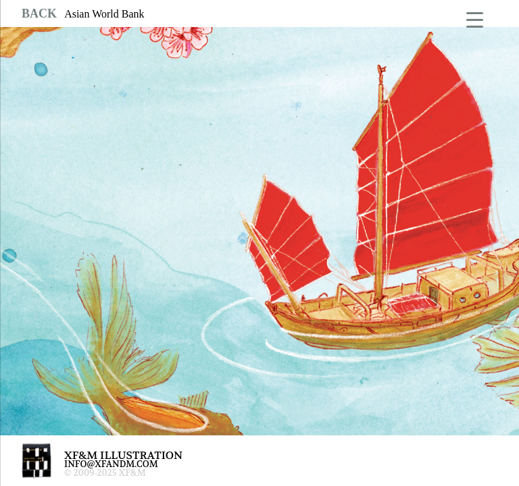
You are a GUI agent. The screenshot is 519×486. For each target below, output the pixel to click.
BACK (39, 13)
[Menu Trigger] (474, 18)
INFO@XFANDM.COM (111, 464)
